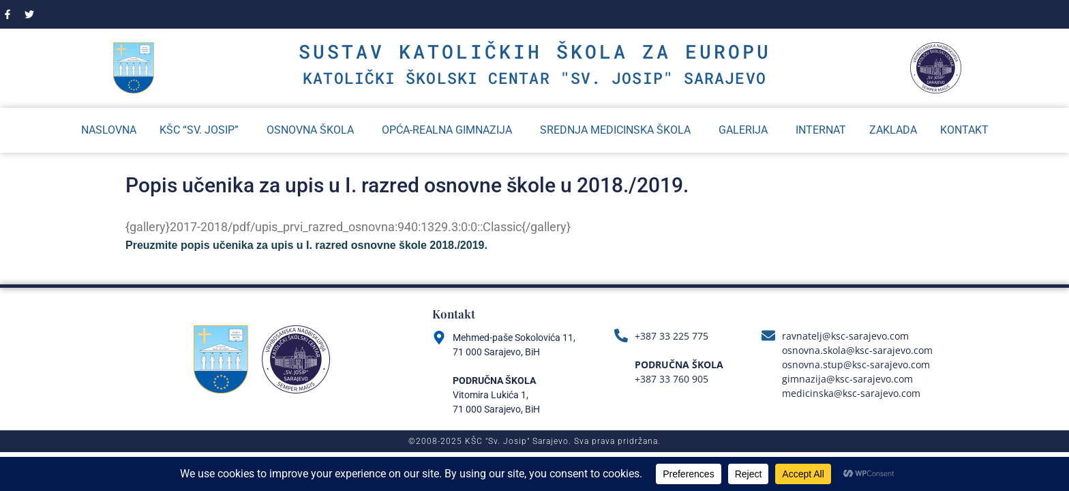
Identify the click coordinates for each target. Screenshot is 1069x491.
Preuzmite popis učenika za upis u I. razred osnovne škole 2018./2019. (306, 245)
